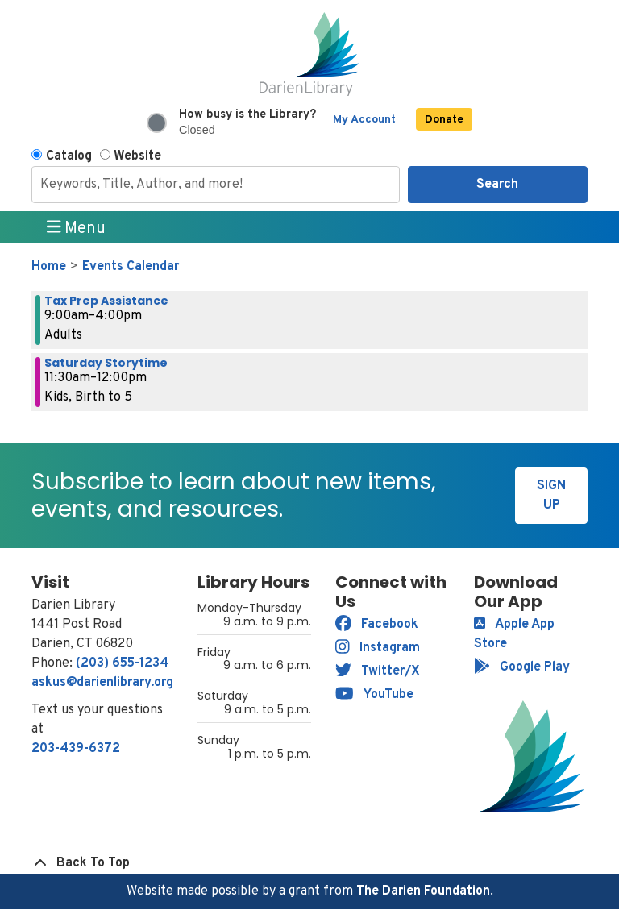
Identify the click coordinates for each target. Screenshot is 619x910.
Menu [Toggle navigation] (76, 228)
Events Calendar (130, 267)
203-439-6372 (75, 749)
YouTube (374, 695)
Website (137, 156)
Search (497, 185)
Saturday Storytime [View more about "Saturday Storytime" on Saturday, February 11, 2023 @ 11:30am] (106, 362)
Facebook (376, 625)
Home (48, 267)
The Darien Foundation (423, 891)
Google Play (522, 667)
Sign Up (551, 495)
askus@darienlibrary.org (102, 683)
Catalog (69, 156)
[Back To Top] (309, 863)
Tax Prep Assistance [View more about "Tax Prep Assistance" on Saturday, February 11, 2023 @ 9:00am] (106, 300)
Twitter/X (377, 671)
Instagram (377, 648)
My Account (364, 120)
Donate (444, 120)
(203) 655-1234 (122, 663)
